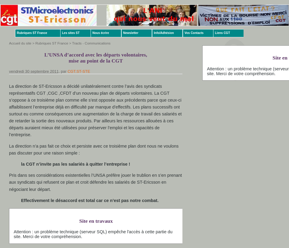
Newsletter (130, 33)
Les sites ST (70, 33)
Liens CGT (222, 33)
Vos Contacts (194, 33)
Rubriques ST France (32, 33)
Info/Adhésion (164, 33)
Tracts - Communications (91, 43)
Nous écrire (100, 33)
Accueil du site (20, 43)
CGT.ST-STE (78, 71)
